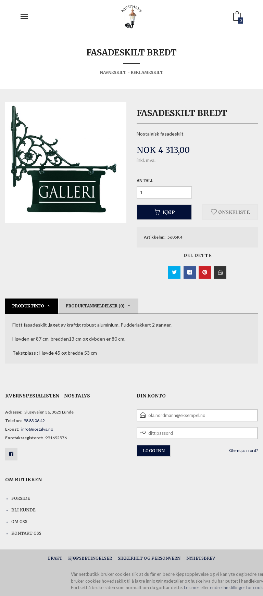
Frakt (55, 558)
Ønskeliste (230, 212)
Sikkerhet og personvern (149, 558)
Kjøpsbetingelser (90, 558)
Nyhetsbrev (200, 558)
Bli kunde (23, 509)
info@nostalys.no (37, 429)
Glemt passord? (243, 450)
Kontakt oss (26, 533)
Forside (20, 498)
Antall (145, 180)
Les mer (191, 587)
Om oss (19, 521)
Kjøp (164, 212)
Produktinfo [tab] (28, 305)
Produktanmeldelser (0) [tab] (95, 305)
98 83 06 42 (34, 420)
